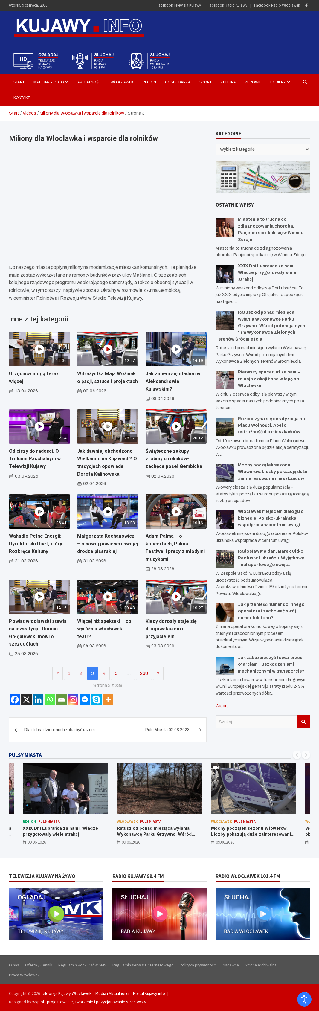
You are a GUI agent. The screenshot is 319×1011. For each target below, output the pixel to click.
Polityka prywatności (198, 965)
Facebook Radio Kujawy (227, 5)
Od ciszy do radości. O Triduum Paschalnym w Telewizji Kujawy (35, 458)
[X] (26, 699)
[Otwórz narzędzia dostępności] (304, 999)
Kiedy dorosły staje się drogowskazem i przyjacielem (171, 628)
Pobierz (278, 82)
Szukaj (303, 721)
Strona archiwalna (261, 965)
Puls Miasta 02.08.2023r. (168, 730)
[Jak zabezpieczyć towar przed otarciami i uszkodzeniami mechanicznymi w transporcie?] (225, 666)
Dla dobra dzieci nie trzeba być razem (59, 730)
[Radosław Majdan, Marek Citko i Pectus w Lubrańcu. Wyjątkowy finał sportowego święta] (225, 559)
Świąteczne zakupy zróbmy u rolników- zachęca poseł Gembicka (174, 458)
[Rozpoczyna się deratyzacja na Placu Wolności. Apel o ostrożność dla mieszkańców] (225, 427)
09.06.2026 (37, 842)
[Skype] (96, 699)
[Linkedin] (38, 699)
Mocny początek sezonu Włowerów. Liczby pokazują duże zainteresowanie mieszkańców (272, 472)
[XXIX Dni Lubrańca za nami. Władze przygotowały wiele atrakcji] (225, 274)
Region (149, 82)
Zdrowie (253, 82)
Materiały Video (48, 82)
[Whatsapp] (50, 699)
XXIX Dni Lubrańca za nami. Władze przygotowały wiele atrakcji (267, 273)
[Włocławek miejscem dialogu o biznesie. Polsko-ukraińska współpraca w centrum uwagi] (225, 519)
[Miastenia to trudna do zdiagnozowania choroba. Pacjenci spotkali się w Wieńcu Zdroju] (225, 227)
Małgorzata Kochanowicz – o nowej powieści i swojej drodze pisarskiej (107, 543)
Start (19, 82)
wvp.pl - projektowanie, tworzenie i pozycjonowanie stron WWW (89, 1001)
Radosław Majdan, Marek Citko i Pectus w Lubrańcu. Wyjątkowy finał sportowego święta (272, 558)
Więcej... (223, 706)
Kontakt (21, 97)
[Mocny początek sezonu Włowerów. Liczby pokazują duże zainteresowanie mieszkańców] (225, 473)
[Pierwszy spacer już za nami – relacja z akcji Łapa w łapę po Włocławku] (225, 380)
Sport (205, 82)
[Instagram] (73, 699)
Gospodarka (177, 82)
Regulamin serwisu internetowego (143, 965)
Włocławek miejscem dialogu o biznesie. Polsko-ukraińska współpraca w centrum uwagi (271, 518)
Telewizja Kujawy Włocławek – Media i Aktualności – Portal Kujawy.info (103, 993)
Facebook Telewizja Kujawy (179, 5)
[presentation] (297, 755)
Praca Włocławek (24, 975)
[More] (108, 699)
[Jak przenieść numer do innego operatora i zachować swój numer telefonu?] (225, 612)
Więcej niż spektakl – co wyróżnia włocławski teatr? (104, 628)
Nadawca (231, 965)
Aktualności (89, 82)
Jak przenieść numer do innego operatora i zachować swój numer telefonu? (271, 611)
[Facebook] (15, 699)
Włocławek (122, 82)
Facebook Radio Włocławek (277, 5)
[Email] (61, 699)
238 (144, 673)
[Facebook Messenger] (85, 699)
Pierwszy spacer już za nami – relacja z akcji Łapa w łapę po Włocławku (269, 379)
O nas (14, 965)
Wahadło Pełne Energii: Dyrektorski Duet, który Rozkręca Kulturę (35, 543)
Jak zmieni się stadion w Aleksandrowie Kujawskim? (173, 381)
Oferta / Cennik (38, 965)
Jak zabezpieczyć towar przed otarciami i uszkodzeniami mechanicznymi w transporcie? (271, 664)
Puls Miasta (49, 821)
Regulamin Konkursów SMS (82, 965)
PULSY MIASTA (25, 755)
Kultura (228, 82)
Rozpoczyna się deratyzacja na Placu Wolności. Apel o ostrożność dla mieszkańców (271, 425)
